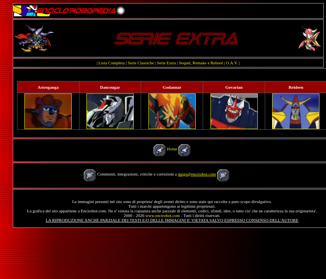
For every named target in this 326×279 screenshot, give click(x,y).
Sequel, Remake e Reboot (201, 62)
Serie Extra (166, 62)
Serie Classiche (141, 62)
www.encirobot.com (162, 215)
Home (172, 148)
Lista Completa (111, 62)
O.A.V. (232, 62)
